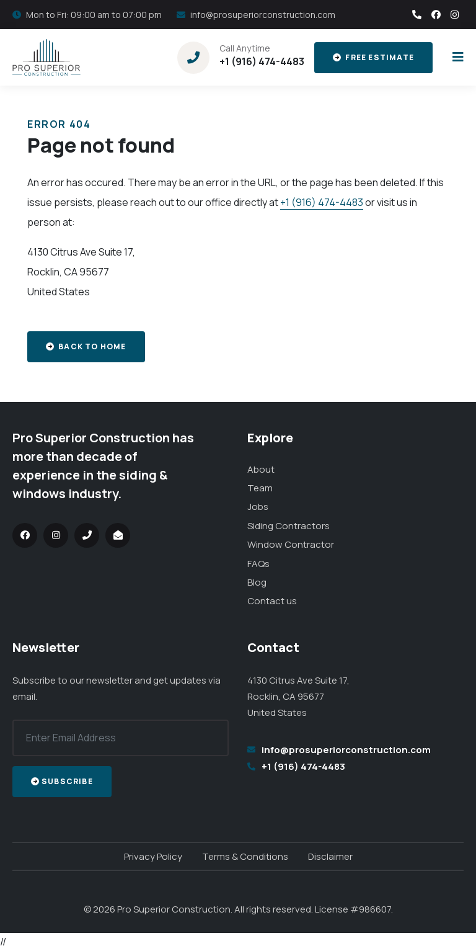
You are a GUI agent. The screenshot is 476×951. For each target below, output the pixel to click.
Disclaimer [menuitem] (330, 856)
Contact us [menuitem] (272, 600)
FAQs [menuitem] (258, 563)
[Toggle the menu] (455, 57)
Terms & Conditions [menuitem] (245, 856)
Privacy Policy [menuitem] (153, 856)
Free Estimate (373, 57)
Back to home (86, 346)
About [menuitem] (261, 469)
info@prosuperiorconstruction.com (262, 14)
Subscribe (62, 781)
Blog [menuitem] (257, 582)
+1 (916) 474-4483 (261, 61)
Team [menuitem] (260, 487)
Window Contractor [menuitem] (290, 544)
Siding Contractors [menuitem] (288, 525)
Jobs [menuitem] (257, 506)
